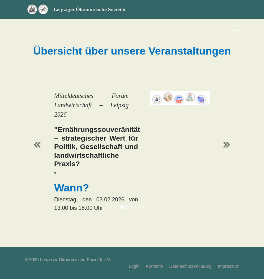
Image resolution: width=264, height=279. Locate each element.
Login (134, 266)
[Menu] (235, 28)
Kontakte (154, 266)
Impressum (228, 266)
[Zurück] (37, 141)
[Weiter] (227, 141)
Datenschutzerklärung (190, 266)
